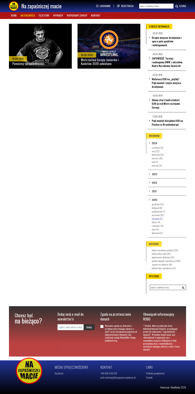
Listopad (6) (157, 207)
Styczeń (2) (157, 165)
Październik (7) (158, 211)
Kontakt (95, 15)
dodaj (89, 327)
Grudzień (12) (158, 204)
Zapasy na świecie (162, 264)
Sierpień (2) (157, 218)
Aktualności (28, 15)
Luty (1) (155, 161)
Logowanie (103, 6)
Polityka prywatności (155, 373)
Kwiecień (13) (158, 154)
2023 (154, 174)
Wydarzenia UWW (161, 253)
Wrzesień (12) (158, 215)
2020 (154, 200)
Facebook (59, 373)
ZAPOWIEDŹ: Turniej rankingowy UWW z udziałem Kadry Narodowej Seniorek (167, 62)
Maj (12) (155, 151)
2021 (154, 191)
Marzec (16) (157, 158)
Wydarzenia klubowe (163, 257)
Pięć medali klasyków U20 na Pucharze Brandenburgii (167, 122)
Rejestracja (125, 6)
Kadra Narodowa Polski (165, 250)
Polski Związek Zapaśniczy (166, 260)
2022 (154, 183)
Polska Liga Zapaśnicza (164, 268)
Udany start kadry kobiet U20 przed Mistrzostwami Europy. (166, 103)
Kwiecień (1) (157, 233)
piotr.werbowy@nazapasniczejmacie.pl (118, 377)
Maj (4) (155, 229)
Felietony (44, 15)
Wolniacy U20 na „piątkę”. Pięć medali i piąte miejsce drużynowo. (166, 82)
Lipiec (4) (156, 222)
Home (14, 15)
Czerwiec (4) (157, 225)
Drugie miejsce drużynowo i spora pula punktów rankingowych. (167, 41)
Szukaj (180, 6)
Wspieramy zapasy (77, 15)
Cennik (149, 377)
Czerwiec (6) (157, 147)
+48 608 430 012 (108, 373)
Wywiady (58, 15)
